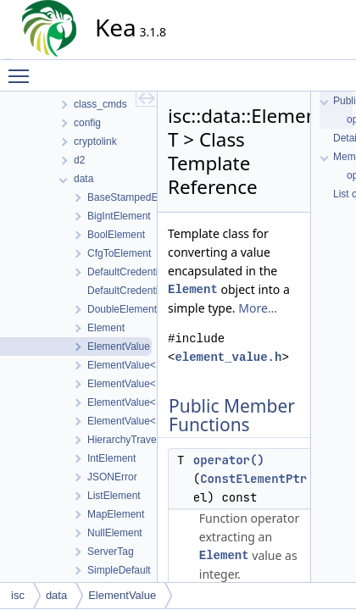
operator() (228, 460)
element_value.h (228, 357)
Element (193, 289)
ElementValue (122, 595)
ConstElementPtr (253, 478)
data (56, 595)
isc (18, 595)
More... (257, 308)
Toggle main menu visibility (22, 68)
